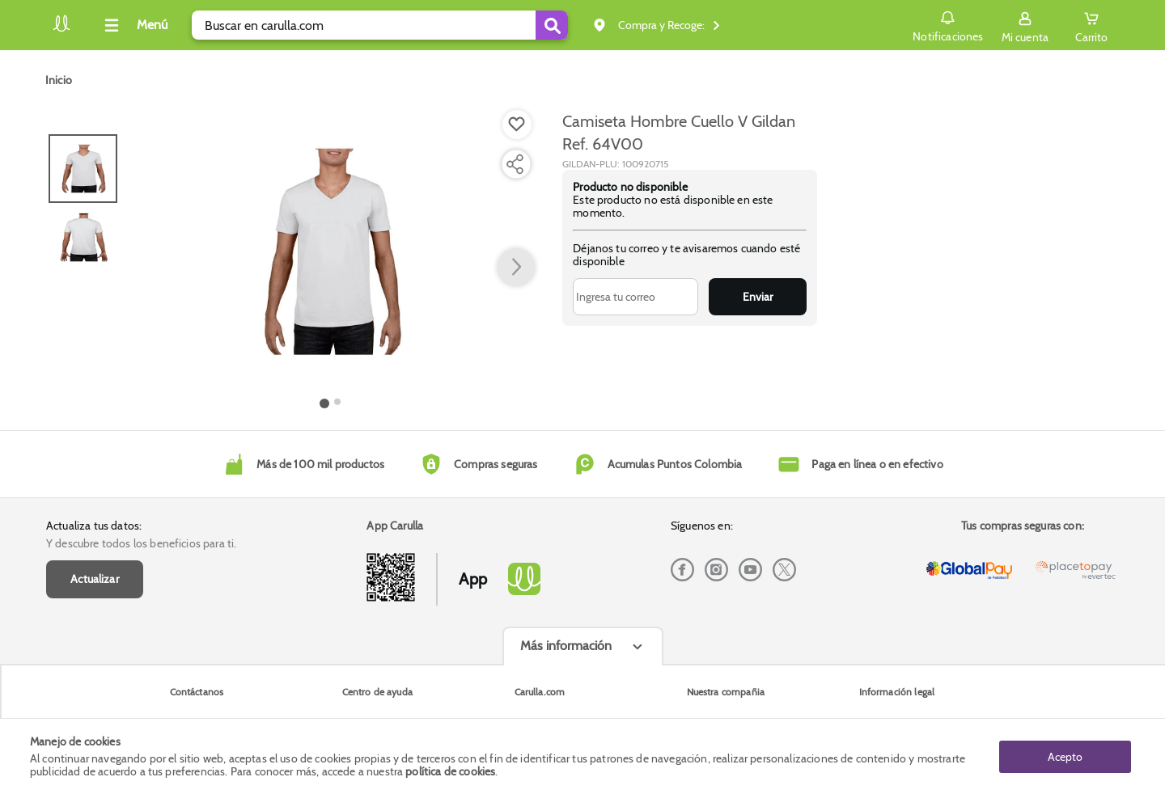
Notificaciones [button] (948, 24)
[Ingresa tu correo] (635, 296)
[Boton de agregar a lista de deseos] (517, 124)
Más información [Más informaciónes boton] (566, 645)
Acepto (1065, 756)
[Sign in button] (1025, 25)
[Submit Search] (552, 25)
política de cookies (450, 771)
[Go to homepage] (58, 80)
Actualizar (94, 579)
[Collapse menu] (133, 25)
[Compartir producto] (514, 164)
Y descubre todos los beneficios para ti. (141, 543)
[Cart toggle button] (1091, 25)
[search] (380, 25)
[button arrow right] (516, 267)
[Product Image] (330, 251)
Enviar (758, 296)
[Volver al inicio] (61, 29)
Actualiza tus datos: (94, 525)
